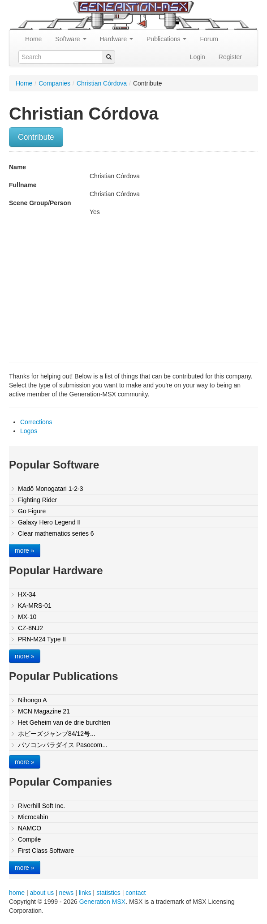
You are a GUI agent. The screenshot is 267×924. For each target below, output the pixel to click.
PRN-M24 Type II (42, 639)
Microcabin (33, 817)
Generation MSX (102, 901)
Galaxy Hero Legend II (49, 522)
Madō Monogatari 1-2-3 (50, 488)
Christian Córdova (102, 83)
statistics (108, 892)
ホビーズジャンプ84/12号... (56, 733)
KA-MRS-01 (35, 605)
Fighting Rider (37, 499)
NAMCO (29, 828)
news (66, 892)
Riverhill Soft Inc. (41, 805)
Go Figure (32, 511)
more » (24, 550)
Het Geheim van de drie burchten (64, 722)
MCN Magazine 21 (44, 711)
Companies (54, 83)
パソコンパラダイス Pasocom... (63, 744)
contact (135, 892)
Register (230, 56)
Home (33, 39)
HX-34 (27, 594)
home (17, 892)
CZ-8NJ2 (30, 628)
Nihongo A (32, 700)
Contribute (36, 137)
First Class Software (46, 850)
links (85, 892)
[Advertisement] (84, 288)
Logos (28, 430)
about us (42, 892)
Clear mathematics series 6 (56, 533)
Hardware (117, 39)
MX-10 (27, 616)
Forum (209, 39)
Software (70, 39)
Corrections (36, 421)
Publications (166, 39)
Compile (29, 839)
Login (197, 56)
